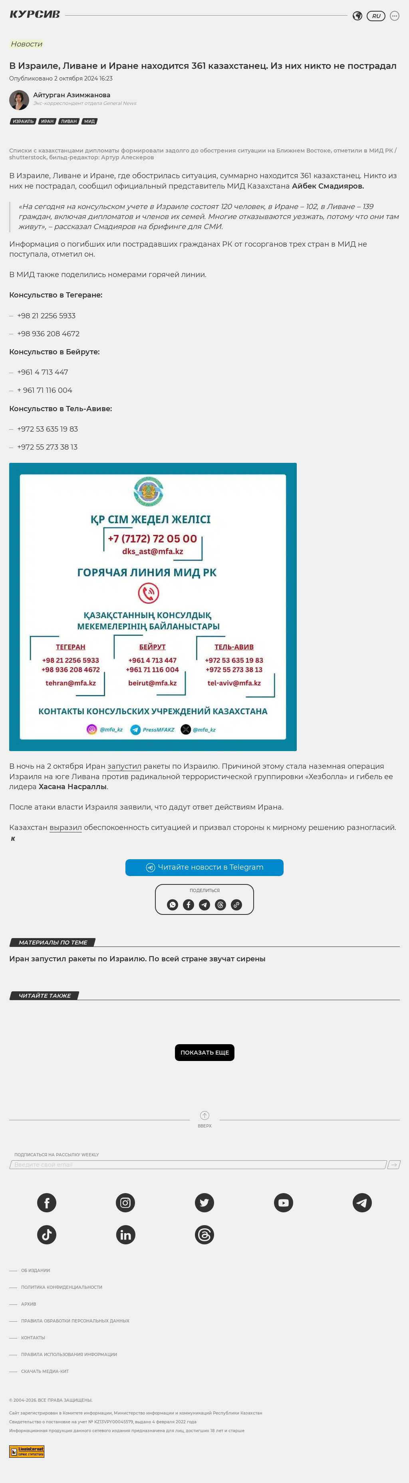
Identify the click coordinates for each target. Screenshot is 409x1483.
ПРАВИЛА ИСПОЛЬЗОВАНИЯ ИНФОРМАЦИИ (69, 1354)
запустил (124, 766)
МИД (89, 121)
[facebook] (46, 1202)
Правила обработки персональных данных (75, 1321)
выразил (66, 827)
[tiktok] (46, 1234)
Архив (28, 1304)
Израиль (23, 121)
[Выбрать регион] (357, 16)
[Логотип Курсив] (34, 14)
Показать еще (205, 1052)
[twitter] (204, 1202)
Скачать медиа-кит (45, 1371)
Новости (26, 44)
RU (376, 16)
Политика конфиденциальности (61, 1287)
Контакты (33, 1338)
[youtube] (283, 1202)
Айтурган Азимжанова (72, 95)
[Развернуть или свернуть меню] (394, 16)
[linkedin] (125, 1234)
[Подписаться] (394, 1164)
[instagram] (125, 1202)
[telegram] (362, 1202)
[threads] (204, 1234)
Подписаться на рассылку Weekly (56, 1155)
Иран (47, 121)
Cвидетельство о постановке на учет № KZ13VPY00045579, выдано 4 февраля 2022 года (103, 1422)
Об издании (35, 1270)
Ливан (69, 121)
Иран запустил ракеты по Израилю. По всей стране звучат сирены (137, 959)
